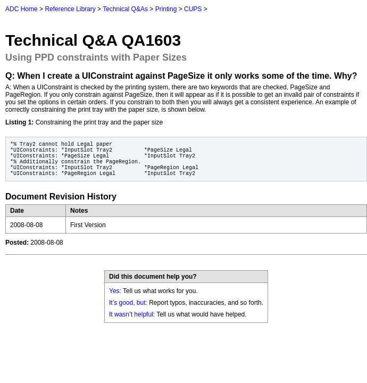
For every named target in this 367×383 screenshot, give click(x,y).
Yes (114, 291)
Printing (166, 9)
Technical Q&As (125, 9)
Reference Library (70, 9)
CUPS (193, 9)
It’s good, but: (128, 302)
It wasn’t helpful (131, 314)
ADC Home (21, 9)
